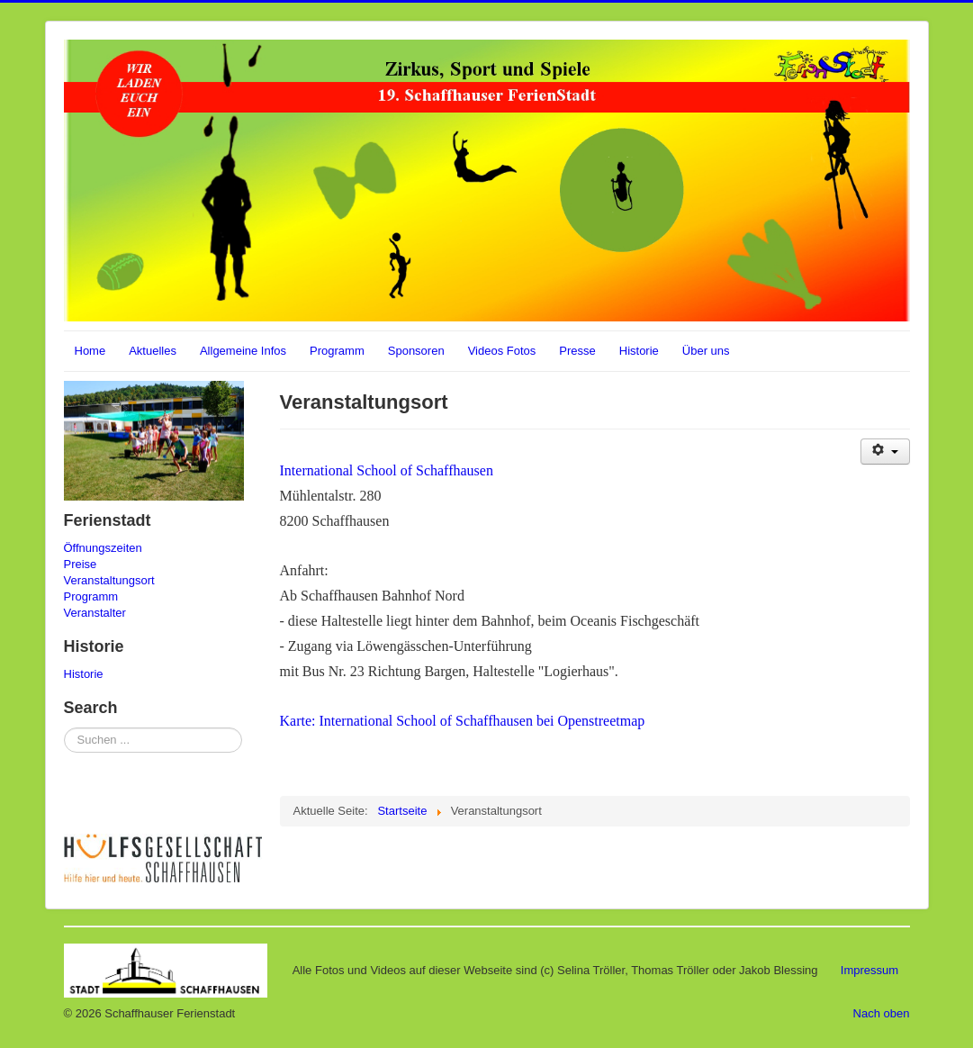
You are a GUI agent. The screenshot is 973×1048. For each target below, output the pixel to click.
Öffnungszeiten (103, 548)
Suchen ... (64, 727)
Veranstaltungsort (109, 580)
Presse (577, 350)
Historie (639, 350)
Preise (80, 564)
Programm (337, 350)
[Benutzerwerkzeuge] (885, 451)
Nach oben (881, 1013)
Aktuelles (152, 350)
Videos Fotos (502, 350)
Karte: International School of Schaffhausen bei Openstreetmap (462, 720)
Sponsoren (416, 350)
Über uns (706, 350)
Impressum (869, 969)
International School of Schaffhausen (386, 470)
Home (90, 350)
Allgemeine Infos (243, 350)
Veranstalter (95, 612)
